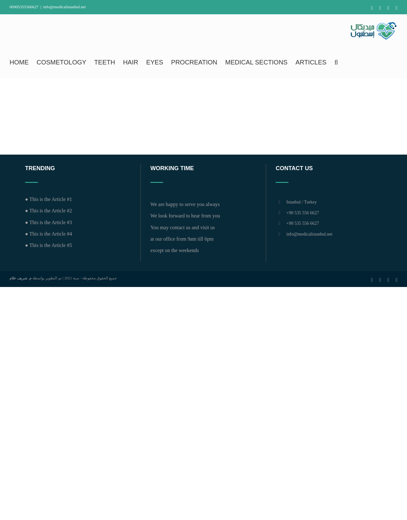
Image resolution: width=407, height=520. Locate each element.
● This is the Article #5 (48, 245)
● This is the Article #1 (48, 199)
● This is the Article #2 (48, 210)
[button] (336, 62)
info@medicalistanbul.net (64, 6)
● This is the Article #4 (48, 234)
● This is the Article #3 (48, 222)
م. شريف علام (20, 278)
